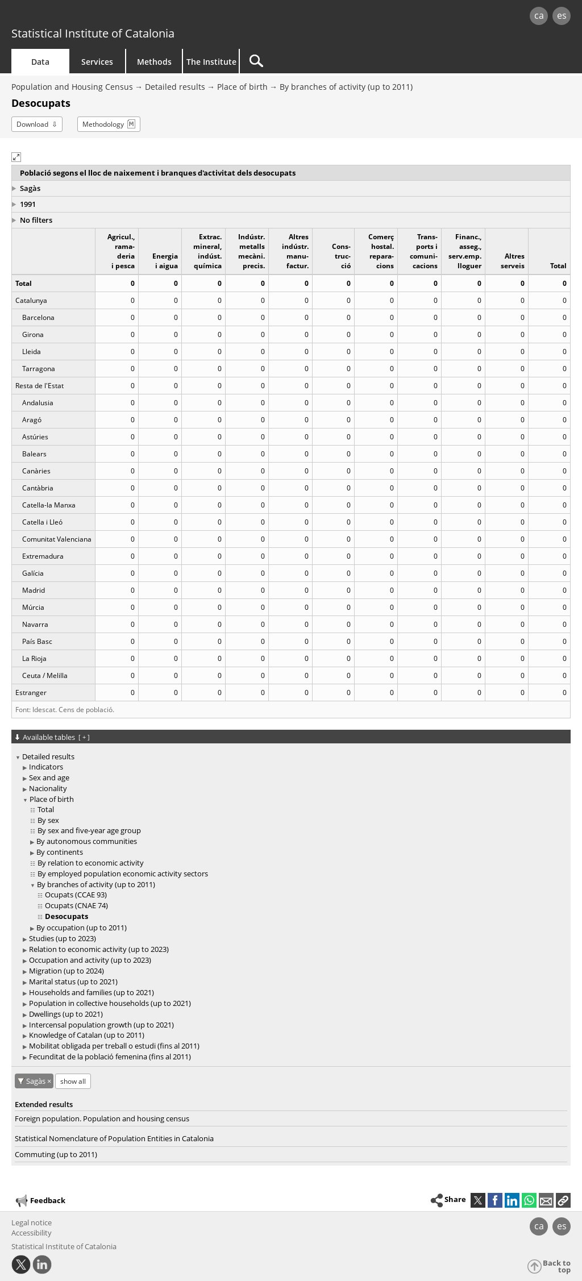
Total (46, 809)
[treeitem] (289, 907)
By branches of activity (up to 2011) (346, 86)
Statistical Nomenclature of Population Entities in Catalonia (114, 1138)
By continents (59, 852)
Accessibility (31, 1233)
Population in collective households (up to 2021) (110, 1003)
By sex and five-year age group (89, 830)
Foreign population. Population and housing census (102, 1118)
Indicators (46, 767)
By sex (48, 820)
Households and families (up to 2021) (91, 992)
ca (539, 15)
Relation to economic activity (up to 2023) (99, 949)
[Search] (336, 61)
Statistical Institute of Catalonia (92, 33)
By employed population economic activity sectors (123, 873)
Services (97, 61)
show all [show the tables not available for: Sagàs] (73, 1081)
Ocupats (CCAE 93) (76, 894)
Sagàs (30, 188)
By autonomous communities (86, 841)
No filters (36, 220)
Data (40, 61)
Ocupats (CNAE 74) (76, 905)
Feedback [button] (39, 1200)
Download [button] (32, 124)
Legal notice (31, 1222)
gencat (123, 17)
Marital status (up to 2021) (73, 981)
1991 (28, 204)
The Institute (211, 61)
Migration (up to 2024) (66, 971)
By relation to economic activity (91, 863)
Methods (154, 61)
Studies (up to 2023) (62, 938)
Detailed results (175, 86)
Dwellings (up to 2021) (66, 1014)
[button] (16, 157)
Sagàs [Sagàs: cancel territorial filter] (36, 1081)
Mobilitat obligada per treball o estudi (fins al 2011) (114, 1046)
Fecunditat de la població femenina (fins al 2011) (110, 1056)
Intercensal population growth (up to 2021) (101, 1025)
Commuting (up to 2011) (56, 1154)
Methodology (103, 124)
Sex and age (49, 777)
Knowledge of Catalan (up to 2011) (86, 1035)
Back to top (557, 1266)
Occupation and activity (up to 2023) (90, 960)
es (562, 15)
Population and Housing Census (72, 86)
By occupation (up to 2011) (81, 927)
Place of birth (242, 86)
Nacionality (48, 788)
